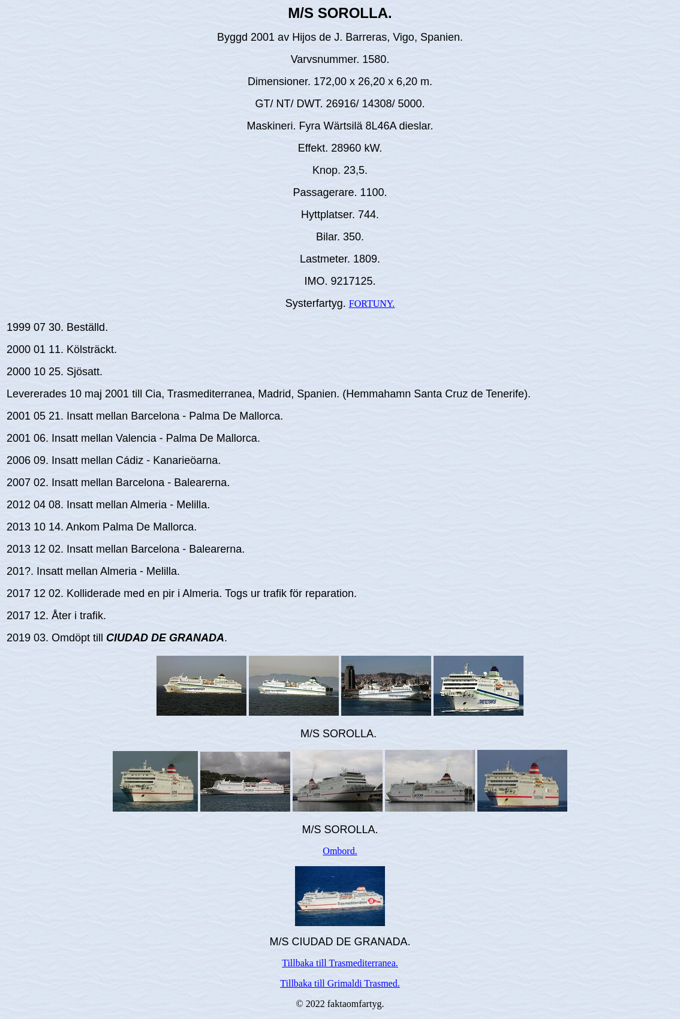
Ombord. (340, 851)
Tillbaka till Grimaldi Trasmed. (339, 983)
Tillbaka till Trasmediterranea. (340, 963)
